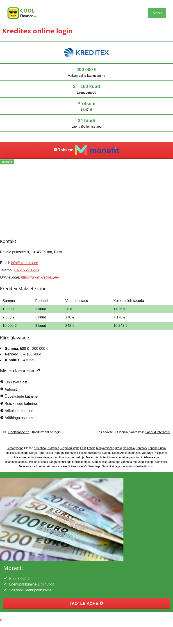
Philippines (161, 452)
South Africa (119, 452)
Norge (33, 452)
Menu (157, 13)
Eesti (83, 448)
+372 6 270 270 (26, 270)
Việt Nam (147, 452)
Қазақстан (94, 452)
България (53, 448)
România (70, 452)
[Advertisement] (86, 200)
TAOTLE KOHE (87, 603)
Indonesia (134, 452)
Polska (48, 452)
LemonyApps (15, 448)
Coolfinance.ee (18, 432)
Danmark (141, 448)
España (152, 448)
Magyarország (105, 448)
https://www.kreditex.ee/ (40, 277)
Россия (81, 452)
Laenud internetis (158, 432)
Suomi (162, 448)
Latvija (91, 448)
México (9, 452)
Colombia (129, 448)
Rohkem (86, 150)
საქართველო (69, 448)
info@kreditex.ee (24, 263)
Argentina (40, 448)
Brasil (118, 448)
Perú (41, 452)
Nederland (21, 452)
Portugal (59, 452)
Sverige (107, 452)
